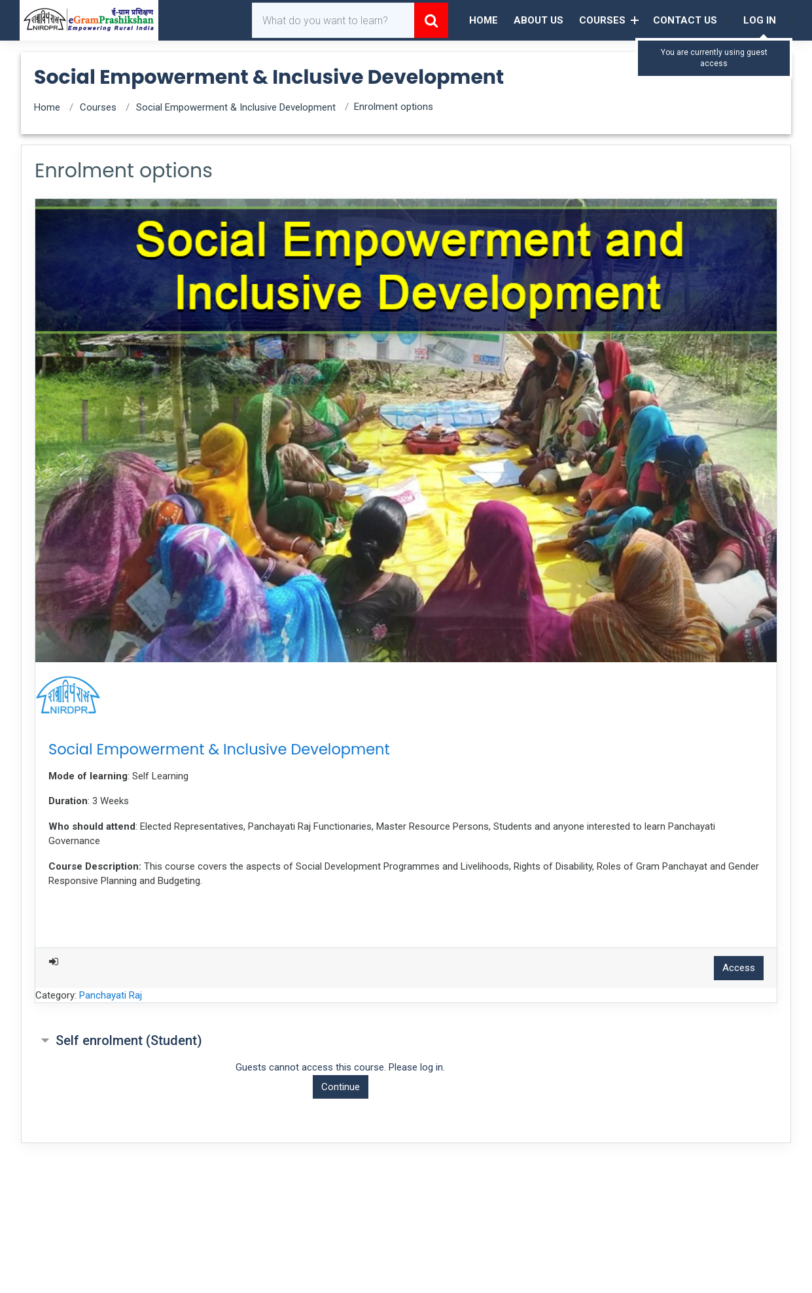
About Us (538, 20)
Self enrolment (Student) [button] (129, 1040)
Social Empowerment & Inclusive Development (236, 107)
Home (483, 20)
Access (738, 968)
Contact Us (685, 20)
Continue (340, 1087)
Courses (602, 20)
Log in (759, 20)
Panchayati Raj (110, 995)
